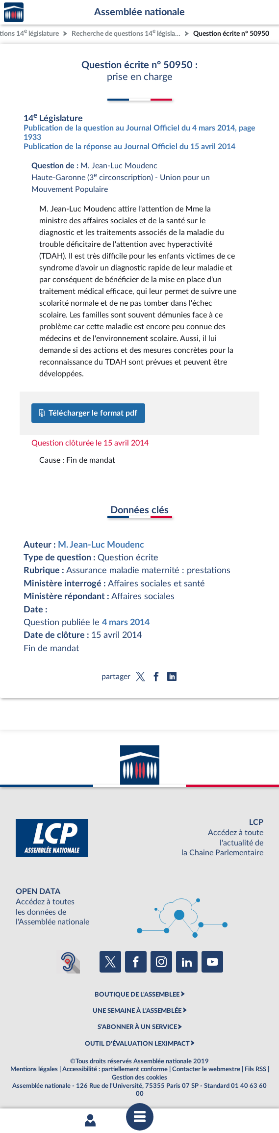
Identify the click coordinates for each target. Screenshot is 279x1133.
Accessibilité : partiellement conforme (115, 1069)
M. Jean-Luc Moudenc (101, 545)
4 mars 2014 (126, 622)
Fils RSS (255, 1069)
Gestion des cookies (139, 1077)
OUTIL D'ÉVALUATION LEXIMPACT (137, 1044)
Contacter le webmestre (206, 1069)
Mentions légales (34, 1069)
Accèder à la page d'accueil (14, 12)
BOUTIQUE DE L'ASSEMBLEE (137, 995)
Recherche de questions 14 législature (127, 32)
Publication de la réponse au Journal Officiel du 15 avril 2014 (129, 147)
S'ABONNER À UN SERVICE (137, 1027)
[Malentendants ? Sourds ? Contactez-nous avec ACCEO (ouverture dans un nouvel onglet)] (68, 962)
